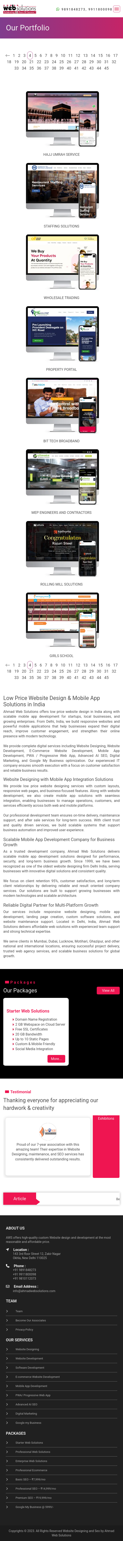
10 (63, 55)
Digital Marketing (26, 1413)
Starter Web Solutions (29, 1442)
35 (31, 68)
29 (91, 61)
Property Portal (61, 369)
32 (114, 61)
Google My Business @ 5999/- (35, 1507)
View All (108, 990)
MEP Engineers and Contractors (61, 513)
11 (70, 55)
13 (85, 55)
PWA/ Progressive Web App (33, 1395)
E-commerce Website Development (38, 1376)
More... (56, 1059)
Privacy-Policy (24, 1329)
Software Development (30, 1367)
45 (106, 68)
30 (99, 61)
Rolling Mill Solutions (61, 584)
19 (16, 61)
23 (46, 61)
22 (39, 61)
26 (69, 61)
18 (9, 61)
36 (39, 68)
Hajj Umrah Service (61, 154)
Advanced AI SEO (26, 1404)
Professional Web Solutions (33, 1452)
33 (16, 68)
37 (46, 68)
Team (19, 1311)
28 (84, 61)
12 (78, 55)
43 (91, 68)
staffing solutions (61, 226)
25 (61, 61)
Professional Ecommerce (31, 1470)
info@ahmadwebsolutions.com (34, 1291)
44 (99, 68)
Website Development (29, 1358)
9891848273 (74, 9)
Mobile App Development (31, 1386)
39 (61, 68)
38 (54, 68)
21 (31, 61)
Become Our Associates (31, 1320)
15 (100, 55)
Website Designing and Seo (81, 1531)
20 (24, 61)
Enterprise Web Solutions (31, 1461)
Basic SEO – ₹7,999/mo (31, 1479)
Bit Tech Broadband (61, 441)
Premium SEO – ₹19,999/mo (34, 1497)
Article (19, 1198)
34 (24, 68)
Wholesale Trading (61, 298)
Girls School (61, 656)
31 (106, 61)
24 (54, 61)
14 (93, 55)
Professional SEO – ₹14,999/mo (36, 1488)
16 (108, 55)
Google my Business (28, 1422)
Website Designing (27, 1349)
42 (84, 68)
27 (76, 61)
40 (69, 68)
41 (76, 68)
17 (115, 55)
